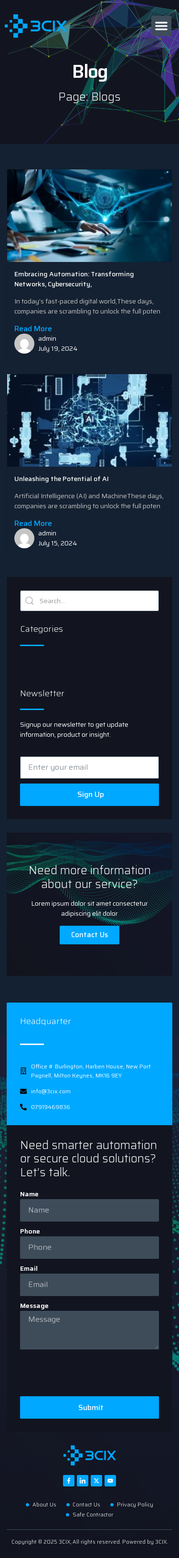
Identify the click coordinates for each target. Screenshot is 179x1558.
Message (34, 1306)
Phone (30, 1231)
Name (29, 1194)
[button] (161, 26)
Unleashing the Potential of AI (61, 478)
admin (47, 338)
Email (29, 1269)
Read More (33, 329)
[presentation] (92, 1372)
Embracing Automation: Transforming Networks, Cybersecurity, (74, 279)
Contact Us (89, 935)
